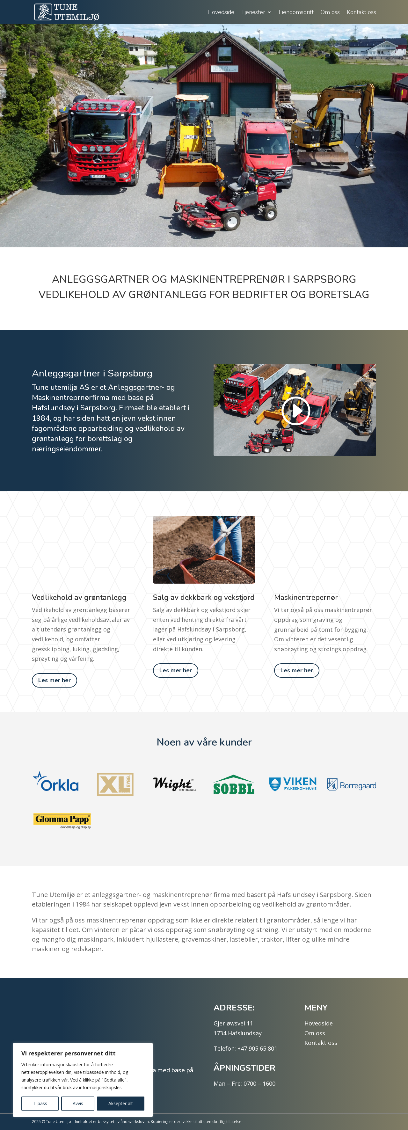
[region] (83, 1080)
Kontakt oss (361, 12)
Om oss (330, 12)
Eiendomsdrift (296, 12)
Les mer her (54, 680)
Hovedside (221, 12)
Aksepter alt (120, 1103)
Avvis (78, 1103)
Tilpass (40, 1103)
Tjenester (253, 12)
